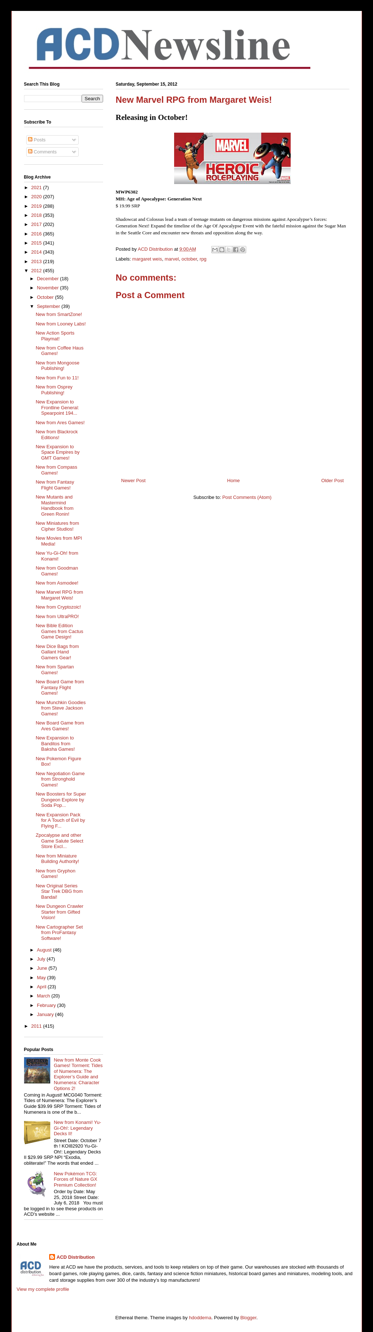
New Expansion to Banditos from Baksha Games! (55, 743)
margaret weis (147, 259)
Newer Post (133, 480)
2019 (37, 206)
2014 (37, 252)
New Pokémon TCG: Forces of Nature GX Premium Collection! (75, 1179)
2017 (37, 224)
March (44, 996)
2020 (37, 196)
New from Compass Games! (56, 470)
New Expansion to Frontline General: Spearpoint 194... (57, 407)
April (42, 986)
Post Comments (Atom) (246, 497)
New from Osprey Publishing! (54, 389)
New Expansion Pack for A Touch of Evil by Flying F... (60, 820)
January (46, 1014)
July (42, 959)
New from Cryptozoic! (58, 607)
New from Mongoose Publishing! (57, 365)
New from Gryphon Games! (55, 873)
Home (233, 480)
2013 (37, 261)
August (45, 950)
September (49, 306)
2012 (37, 270)
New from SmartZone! (59, 314)
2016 (37, 234)
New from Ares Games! (60, 422)
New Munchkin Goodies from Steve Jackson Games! (61, 708)
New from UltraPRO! (57, 616)
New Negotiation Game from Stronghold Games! (60, 779)
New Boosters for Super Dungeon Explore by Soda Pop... (61, 799)
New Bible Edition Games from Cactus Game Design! (59, 631)
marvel (172, 259)
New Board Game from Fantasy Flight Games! (60, 687)
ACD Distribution (75, 1257)
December (48, 278)
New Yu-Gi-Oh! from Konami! (57, 556)
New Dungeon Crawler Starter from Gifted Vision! (59, 911)
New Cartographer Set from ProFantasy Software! (59, 932)
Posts (37, 139)
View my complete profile (43, 1289)
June (42, 968)
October (46, 297)
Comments (42, 152)
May (42, 977)
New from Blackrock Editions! (57, 434)
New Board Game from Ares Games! (60, 725)
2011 (37, 1026)
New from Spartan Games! (55, 669)
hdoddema (200, 1317)
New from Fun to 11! (57, 377)
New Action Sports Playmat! (55, 335)
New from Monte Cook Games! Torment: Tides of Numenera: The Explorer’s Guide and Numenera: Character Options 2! (78, 1074)
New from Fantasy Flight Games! (55, 485)
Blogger (248, 1317)
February (47, 1005)
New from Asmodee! (57, 583)
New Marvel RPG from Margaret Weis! (59, 595)
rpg (203, 259)
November (48, 287)
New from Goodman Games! (57, 571)
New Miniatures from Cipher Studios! (57, 526)
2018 (37, 215)
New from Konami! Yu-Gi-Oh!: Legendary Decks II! (77, 1128)
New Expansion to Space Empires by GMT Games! (58, 452)
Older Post (332, 480)
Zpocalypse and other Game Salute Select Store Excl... (59, 840)
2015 (37, 243)
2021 (37, 187)
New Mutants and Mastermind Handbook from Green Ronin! (55, 505)
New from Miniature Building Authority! (57, 858)
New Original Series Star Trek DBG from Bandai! (59, 891)
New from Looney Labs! (61, 324)
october (189, 259)
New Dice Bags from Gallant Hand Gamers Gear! (57, 652)
